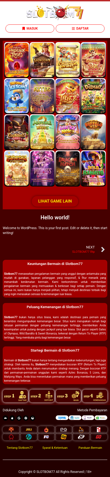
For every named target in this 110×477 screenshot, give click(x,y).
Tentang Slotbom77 (20, 448)
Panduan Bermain (90, 448)
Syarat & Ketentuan (55, 448)
